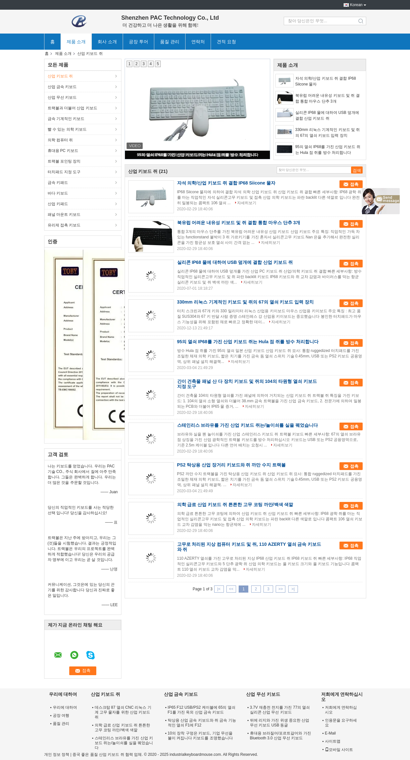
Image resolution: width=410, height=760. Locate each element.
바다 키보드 (58, 193)
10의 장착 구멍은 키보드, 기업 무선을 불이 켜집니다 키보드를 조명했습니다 (200, 735)
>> (280, 589)
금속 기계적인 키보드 (66, 118)
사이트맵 (332, 741)
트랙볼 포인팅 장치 (64, 161)
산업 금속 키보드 (62, 87)
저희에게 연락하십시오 (341, 710)
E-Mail (330, 733)
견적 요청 (226, 41)
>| (293, 589)
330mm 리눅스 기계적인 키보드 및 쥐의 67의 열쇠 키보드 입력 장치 (327, 132)
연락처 (198, 41)
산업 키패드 (58, 204)
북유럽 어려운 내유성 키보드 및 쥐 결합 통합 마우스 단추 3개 (327, 98)
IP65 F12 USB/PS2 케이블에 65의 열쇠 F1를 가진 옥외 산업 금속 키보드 (201, 710)
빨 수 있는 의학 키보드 (67, 129)
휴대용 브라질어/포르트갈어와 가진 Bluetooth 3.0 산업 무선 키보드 (280, 735)
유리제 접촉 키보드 (64, 225)
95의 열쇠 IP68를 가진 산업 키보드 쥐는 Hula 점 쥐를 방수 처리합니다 (197, 155)
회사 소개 (107, 41)
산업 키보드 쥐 (60, 76)
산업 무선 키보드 (62, 97)
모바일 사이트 (339, 749)
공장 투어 (138, 41)
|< (219, 589)
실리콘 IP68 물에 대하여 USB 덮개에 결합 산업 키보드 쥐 (327, 115)
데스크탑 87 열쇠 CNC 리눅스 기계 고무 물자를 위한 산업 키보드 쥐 (123, 712)
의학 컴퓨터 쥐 (60, 140)
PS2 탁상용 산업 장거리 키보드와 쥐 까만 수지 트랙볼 (231, 464)
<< (231, 589)
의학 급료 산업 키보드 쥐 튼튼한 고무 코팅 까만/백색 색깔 (235, 504)
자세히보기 (246, 203)
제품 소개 (76, 41)
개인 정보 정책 (57, 754)
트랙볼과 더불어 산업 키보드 (72, 108)
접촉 (354, 184)
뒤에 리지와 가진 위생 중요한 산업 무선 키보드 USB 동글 (280, 722)
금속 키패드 (58, 182)
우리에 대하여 (65, 707)
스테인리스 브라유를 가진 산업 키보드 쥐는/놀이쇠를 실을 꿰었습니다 (247, 425)
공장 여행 (61, 715)
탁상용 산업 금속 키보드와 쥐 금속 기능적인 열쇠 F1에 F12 (202, 722)
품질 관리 (169, 41)
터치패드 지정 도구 (64, 172)
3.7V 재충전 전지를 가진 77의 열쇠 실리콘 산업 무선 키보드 (280, 710)
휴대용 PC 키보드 (63, 150)
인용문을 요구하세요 (341, 722)
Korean (356, 5)
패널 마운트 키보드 (64, 214)
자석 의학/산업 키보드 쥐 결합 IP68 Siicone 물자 (325, 81)
